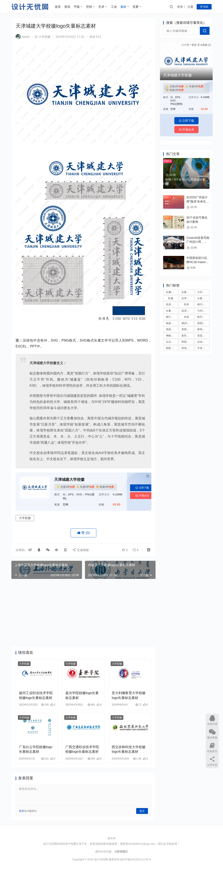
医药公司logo (187, 335)
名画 (186, 316)
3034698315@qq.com (141, 843)
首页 (58, 6)
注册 (190, 6)
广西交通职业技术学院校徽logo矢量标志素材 (82, 749)
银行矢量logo (172, 316)
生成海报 (80, 550)
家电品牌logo (203, 329)
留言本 (111, 838)
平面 (77, 6)
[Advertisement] (83, 612)
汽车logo (202, 310)
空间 (89, 6)
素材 (123, 6)
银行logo (202, 304)
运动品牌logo (203, 341)
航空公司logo (203, 316)
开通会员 (142, 495)
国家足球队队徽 (172, 348)
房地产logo (187, 348)
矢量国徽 (202, 298)
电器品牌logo (172, 323)
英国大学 (186, 341)
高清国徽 (171, 304)
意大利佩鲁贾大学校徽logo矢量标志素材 (128, 695)
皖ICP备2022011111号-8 (135, 859)
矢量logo (171, 292)
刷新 (207, 45)
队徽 (170, 298)
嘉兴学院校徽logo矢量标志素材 (82, 695)
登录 (180, 6)
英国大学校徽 (203, 335)
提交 (142, 811)
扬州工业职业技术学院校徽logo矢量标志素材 (36, 695)
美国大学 (186, 329)
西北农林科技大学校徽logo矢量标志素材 (128, 749)
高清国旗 (186, 310)
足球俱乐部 (187, 298)
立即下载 (142, 487)
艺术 (101, 6)
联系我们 (122, 851)
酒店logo (186, 323)
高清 (186, 304)
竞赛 (135, 6)
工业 (114, 6)
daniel (23, 36)
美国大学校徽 (172, 329)
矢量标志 (186, 292)
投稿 (204, 6)
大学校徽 (44, 36)
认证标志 (171, 341)
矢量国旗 (171, 310)
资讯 (67, 6)
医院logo (202, 323)
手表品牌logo (203, 348)
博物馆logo (172, 335)
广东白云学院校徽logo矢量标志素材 (35, 749)
